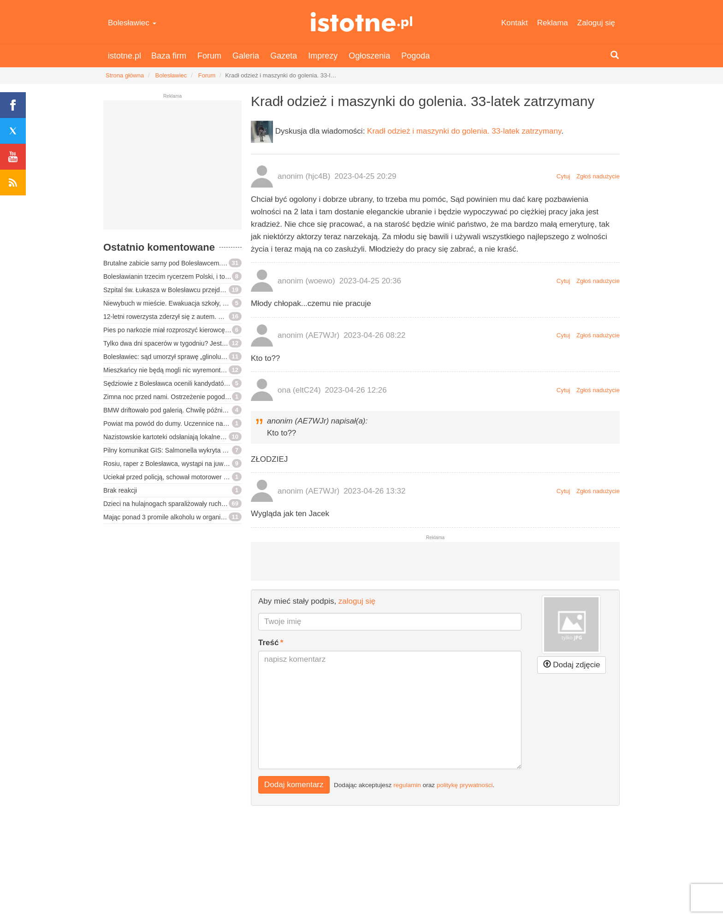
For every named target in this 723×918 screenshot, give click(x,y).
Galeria (245, 55)
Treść (268, 642)
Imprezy (323, 55)
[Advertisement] (172, 168)
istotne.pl (362, 22)
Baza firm (168, 55)
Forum (209, 55)
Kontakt (514, 22)
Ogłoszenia (369, 55)
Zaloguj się (596, 22)
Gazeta (283, 55)
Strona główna (125, 75)
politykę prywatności (465, 785)
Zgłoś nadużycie (598, 176)
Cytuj (563, 176)
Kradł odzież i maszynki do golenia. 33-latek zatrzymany (464, 131)
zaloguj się (356, 601)
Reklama (552, 22)
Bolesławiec (132, 22)
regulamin (407, 785)
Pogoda (415, 55)
